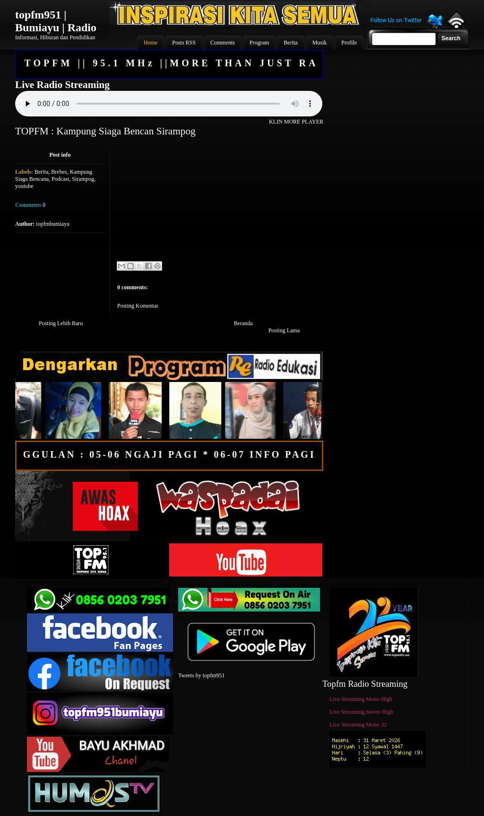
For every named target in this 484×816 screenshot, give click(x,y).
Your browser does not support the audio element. (168, 103)
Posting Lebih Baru (61, 323)
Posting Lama (284, 330)
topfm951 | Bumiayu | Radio (55, 21)
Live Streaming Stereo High (361, 712)
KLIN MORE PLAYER (296, 121)
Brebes (59, 172)
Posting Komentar (137, 305)
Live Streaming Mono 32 (358, 724)
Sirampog (83, 179)
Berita (41, 172)
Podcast (60, 179)
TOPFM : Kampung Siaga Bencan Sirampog (105, 131)
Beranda (243, 323)
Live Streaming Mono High (360, 699)
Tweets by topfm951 (201, 675)
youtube (24, 186)
